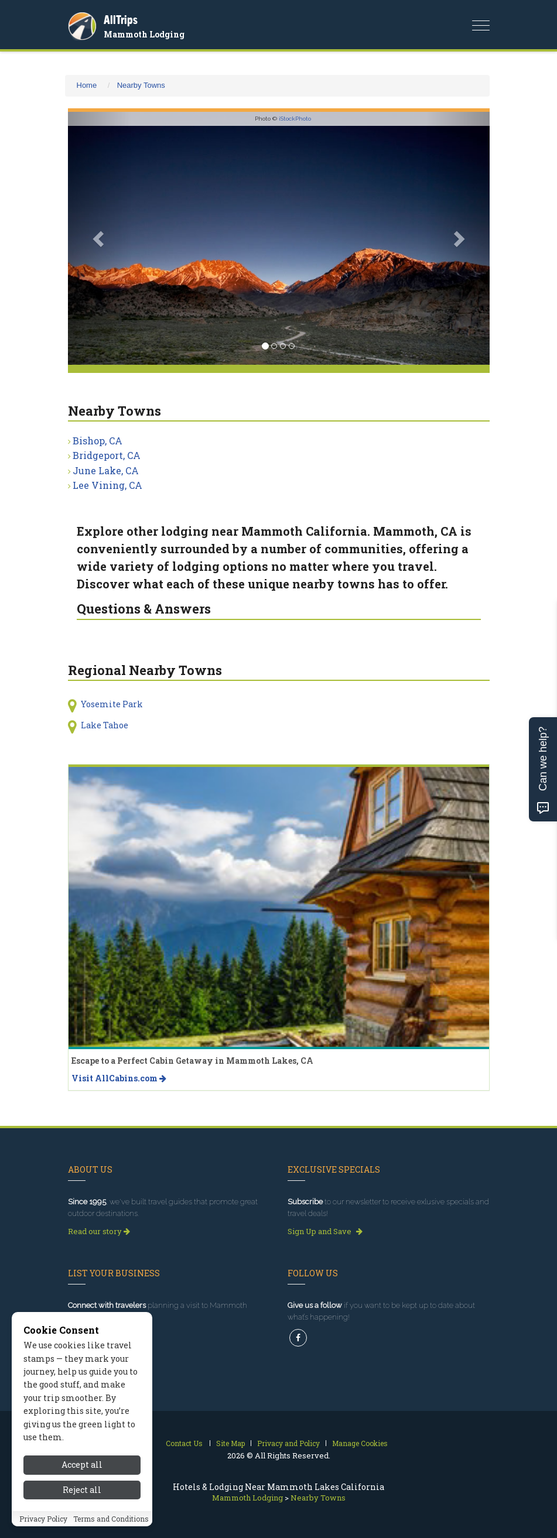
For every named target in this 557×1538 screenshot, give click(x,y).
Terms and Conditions (111, 1518)
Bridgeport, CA (107, 455)
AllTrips (121, 19)
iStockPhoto (295, 118)
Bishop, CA (97, 440)
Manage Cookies (360, 1443)
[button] (99, 238)
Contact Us (184, 1443)
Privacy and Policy (288, 1443)
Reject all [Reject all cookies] (82, 1489)
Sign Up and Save (325, 1231)
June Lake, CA (106, 470)
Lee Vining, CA (107, 485)
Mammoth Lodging (144, 34)
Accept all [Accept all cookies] (81, 1464)
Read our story (99, 1231)
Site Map (230, 1443)
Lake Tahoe (104, 725)
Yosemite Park (112, 704)
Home (87, 85)
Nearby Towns (141, 85)
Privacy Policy (43, 1518)
